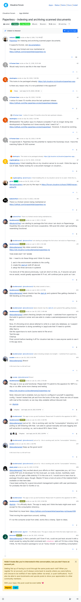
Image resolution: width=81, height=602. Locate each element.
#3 (77, 78)
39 (76, 57)
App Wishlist (25, 24)
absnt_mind (13, 467)
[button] (3, 599)
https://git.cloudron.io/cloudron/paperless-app (56, 81)
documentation (34, 45)
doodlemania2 (14, 220)
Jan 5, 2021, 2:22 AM (39, 244)
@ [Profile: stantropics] (14, 163)
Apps (51, 5)
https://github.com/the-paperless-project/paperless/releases (33, 103)
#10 (77, 220)
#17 (77, 444)
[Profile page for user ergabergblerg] (5, 161)
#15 (77, 381)
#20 (77, 535)
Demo (63, 5)
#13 (77, 311)
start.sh (24, 265)
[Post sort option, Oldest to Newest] (12, 30)
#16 (77, 420)
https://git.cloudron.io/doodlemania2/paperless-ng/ (30, 391)
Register (8, 587)
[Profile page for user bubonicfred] (5, 200)
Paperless (13, 41)
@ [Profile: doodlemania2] (15, 247)
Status (57, 5)
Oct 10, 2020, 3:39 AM (33, 160)
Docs (69, 5)
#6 (77, 138)
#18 (77, 467)
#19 (77, 501)
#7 (77, 160)
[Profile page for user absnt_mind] (5, 468)
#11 (77, 244)
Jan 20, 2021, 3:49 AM (39, 311)
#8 (77, 181)
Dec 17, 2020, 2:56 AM (31, 199)
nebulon (12, 37)
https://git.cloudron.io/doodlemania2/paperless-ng (29, 250)
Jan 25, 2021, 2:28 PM (28, 444)
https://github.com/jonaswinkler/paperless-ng (27, 52)
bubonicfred (13, 199)
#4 (77, 97)
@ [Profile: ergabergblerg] (15, 184)
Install (75, 5)
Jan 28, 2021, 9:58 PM (39, 501)
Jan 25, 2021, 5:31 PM (31, 467)
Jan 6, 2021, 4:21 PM (39, 290)
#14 (77, 357)
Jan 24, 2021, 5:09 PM (39, 420)
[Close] (75, 562)
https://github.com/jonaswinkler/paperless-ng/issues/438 (53, 511)
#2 (77, 63)
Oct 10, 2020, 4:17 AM (32, 181)
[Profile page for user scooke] (5, 358)
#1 (77, 37)
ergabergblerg (14, 160)
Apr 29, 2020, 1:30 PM (33, 97)
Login (16, 587)
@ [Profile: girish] (15, 404)
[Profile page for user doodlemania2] (5, 221)
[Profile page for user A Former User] (5, 64)
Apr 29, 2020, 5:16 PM (33, 138)
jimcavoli (12, 535)
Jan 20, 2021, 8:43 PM (28, 357)
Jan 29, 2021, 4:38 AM (36, 535)
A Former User (14, 63)
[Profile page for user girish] (5, 182)
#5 (77, 118)
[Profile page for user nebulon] (5, 38)
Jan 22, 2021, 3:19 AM (39, 381)
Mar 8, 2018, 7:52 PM (34, 37)
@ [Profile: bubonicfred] (15, 223)
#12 (77, 290)
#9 (77, 199)
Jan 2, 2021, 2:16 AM (39, 220)
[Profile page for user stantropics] (5, 79)
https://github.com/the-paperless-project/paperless (29, 127)
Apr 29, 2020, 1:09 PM (31, 78)
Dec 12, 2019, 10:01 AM (33, 63)
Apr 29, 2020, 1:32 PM (31, 118)
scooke (11, 357)
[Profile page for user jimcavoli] (5, 536)
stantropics (13, 78)
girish (11, 181)
